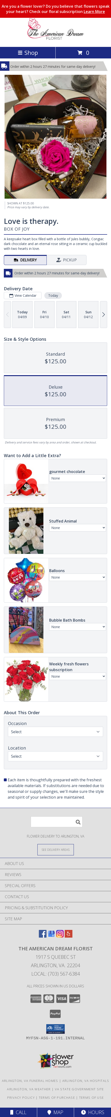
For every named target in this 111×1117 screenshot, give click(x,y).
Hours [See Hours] (92, 1112)
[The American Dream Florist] (55, 40)
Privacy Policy (21, 1097)
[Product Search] (56, 821)
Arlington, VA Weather (29, 1089)
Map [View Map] (55, 1112)
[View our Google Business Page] (51, 936)
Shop (28, 53)
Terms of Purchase (57, 1097)
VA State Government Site (79, 1089)
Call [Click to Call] (18, 1112)
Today (53, 295)
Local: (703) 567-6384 (55, 974)
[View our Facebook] (43, 936)
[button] (55, 1029)
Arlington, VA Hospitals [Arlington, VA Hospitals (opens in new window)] (85, 1081)
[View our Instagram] (60, 936)
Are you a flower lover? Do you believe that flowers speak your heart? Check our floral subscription (56, 9)
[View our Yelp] (68, 936)
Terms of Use (91, 1097)
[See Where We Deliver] (55, 849)
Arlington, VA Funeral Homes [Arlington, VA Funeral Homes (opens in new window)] (30, 1081)
